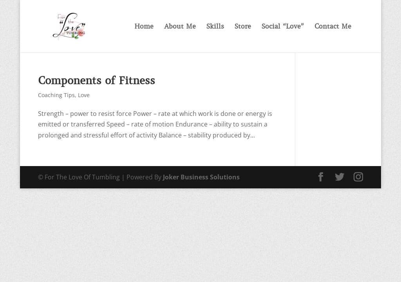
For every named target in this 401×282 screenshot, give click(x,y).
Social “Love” (283, 27)
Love (84, 95)
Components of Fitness (96, 80)
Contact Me (332, 27)
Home (144, 27)
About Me (180, 27)
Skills (215, 27)
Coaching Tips (56, 95)
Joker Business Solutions (201, 177)
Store (243, 27)
